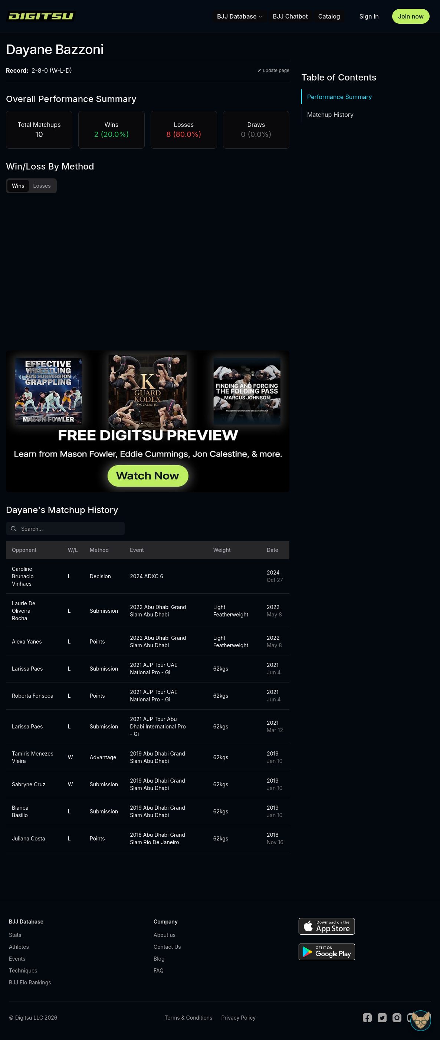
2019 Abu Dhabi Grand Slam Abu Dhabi (157, 757)
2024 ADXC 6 (146, 576)
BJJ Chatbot (290, 16)
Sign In (369, 16)
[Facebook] (367, 1017)
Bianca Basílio (20, 811)
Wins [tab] (18, 185)
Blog (159, 958)
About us (164, 935)
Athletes (19, 947)
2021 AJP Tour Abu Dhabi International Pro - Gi (158, 726)
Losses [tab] (42, 185)
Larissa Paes (27, 668)
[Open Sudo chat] (420, 1020)
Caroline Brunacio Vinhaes (23, 576)
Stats (15, 935)
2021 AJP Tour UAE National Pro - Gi (153, 668)
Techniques (23, 970)
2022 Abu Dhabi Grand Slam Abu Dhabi (158, 611)
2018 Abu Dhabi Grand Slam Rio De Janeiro (157, 838)
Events (17, 958)
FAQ (159, 970)
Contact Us (167, 947)
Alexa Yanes (27, 641)
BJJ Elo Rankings (30, 982)
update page (273, 70)
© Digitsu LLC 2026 (33, 1017)
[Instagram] (397, 1017)
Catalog (329, 16)
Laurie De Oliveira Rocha (23, 610)
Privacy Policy (238, 1017)
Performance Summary (339, 97)
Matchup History (330, 114)
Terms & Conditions (188, 1017)
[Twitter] (382, 1017)
